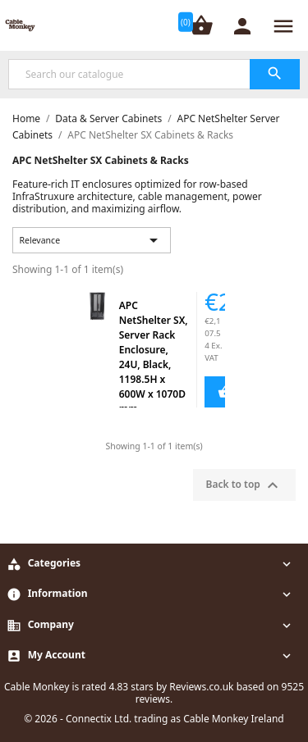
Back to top (244, 485)
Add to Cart (218, 391)
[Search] (154, 74)
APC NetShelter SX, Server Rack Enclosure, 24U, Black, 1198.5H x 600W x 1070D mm (153, 357)
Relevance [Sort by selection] (92, 240)
